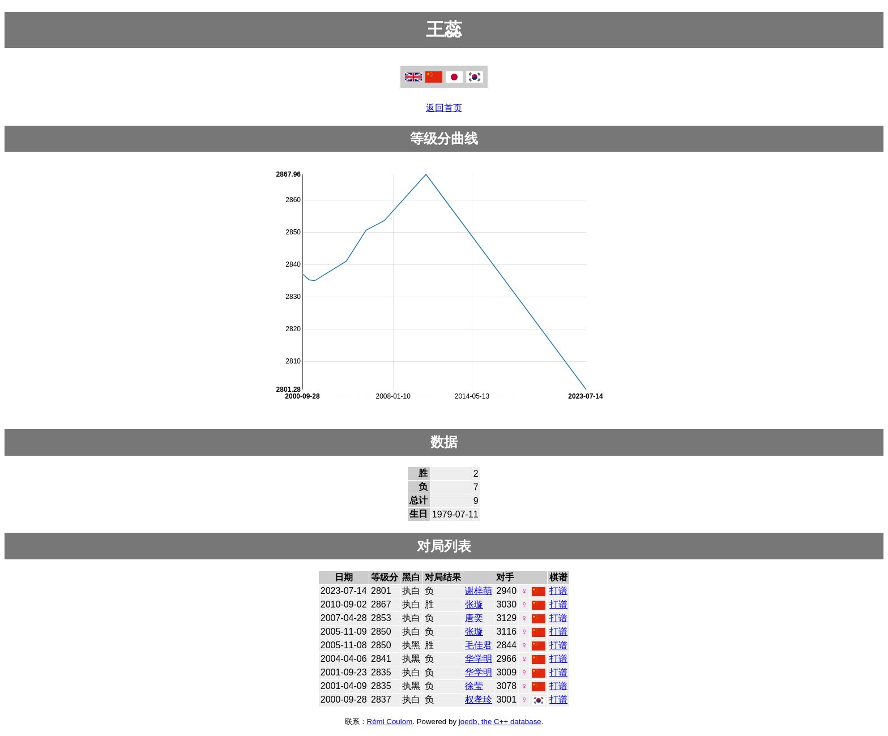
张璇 (474, 604)
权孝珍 (478, 699)
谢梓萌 (478, 591)
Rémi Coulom (390, 721)
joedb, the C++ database (500, 721)
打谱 (558, 591)
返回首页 (444, 108)
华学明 (478, 659)
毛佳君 (478, 645)
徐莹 (474, 686)
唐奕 (474, 618)
